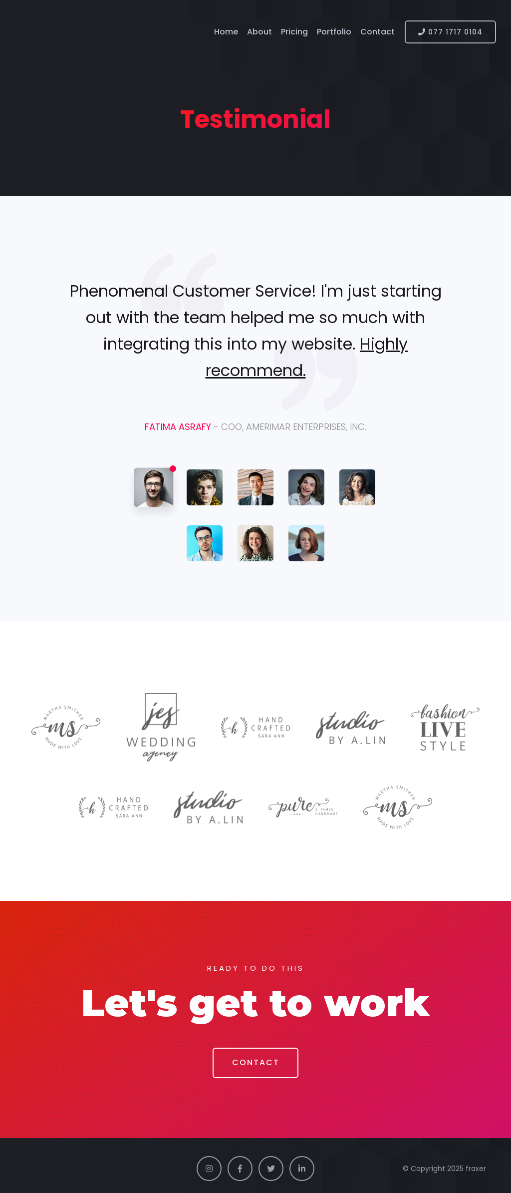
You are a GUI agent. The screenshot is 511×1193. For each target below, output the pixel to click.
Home (226, 31)
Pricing (294, 31)
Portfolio (334, 31)
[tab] (154, 487)
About (259, 31)
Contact (377, 31)
